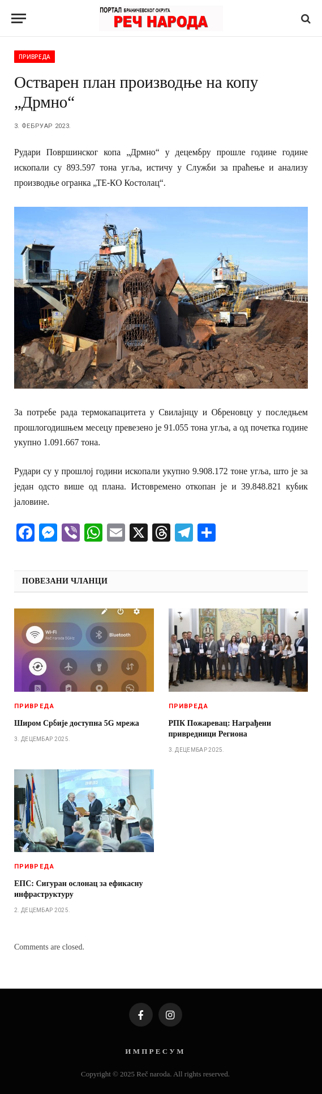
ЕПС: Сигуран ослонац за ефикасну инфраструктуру (78, 889)
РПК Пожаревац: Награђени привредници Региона (220, 728)
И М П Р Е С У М (154, 1051)
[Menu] (18, 18)
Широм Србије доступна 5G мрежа (76, 723)
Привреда (34, 57)
